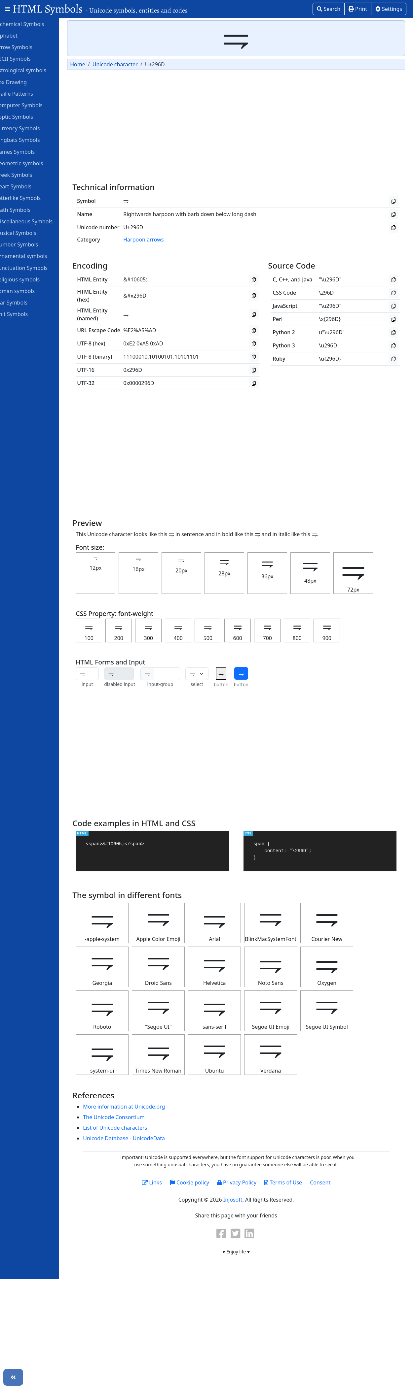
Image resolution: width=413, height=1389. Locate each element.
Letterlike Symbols (31, 198)
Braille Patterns (27, 93)
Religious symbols (30, 279)
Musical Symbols (29, 233)
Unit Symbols (25, 314)
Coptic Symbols (27, 116)
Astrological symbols (34, 70)
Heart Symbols (26, 186)
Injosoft (247, 1199)
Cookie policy (204, 1182)
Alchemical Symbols (33, 24)
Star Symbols (24, 302)
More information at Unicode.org (141, 1106)
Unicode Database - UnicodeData (141, 1138)
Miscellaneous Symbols (37, 221)
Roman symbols (28, 291)
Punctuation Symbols (34, 268)
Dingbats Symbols (30, 140)
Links (167, 1182)
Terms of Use (298, 1182)
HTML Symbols (100, 9)
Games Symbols (28, 151)
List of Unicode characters (132, 1127)
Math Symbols (26, 209)
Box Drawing (24, 82)
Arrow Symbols (27, 47)
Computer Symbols (32, 105)
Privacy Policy (251, 1182)
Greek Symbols (27, 174)
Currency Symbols (30, 128)
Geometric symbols (32, 163)
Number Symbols (30, 244)
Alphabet (19, 35)
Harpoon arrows (160, 239)
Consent (335, 1182)
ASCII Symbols (26, 58)
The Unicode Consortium (130, 1117)
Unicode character (131, 64)
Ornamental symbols (34, 256)
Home (94, 64)
